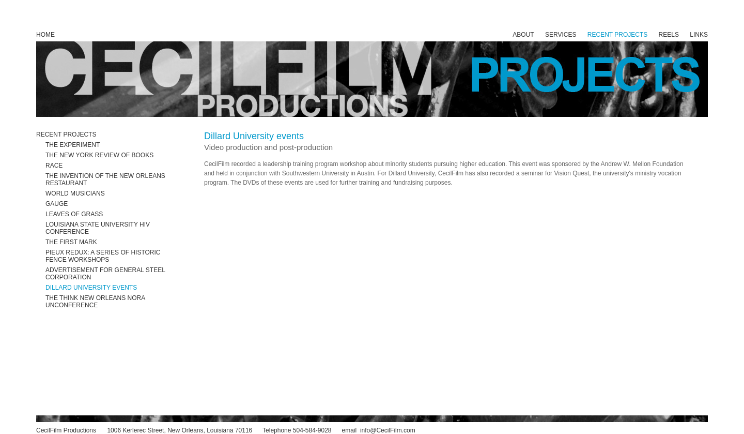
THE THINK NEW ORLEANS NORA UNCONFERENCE (95, 301)
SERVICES (560, 34)
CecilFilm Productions (66, 430)
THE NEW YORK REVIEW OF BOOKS (99, 155)
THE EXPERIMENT (72, 144)
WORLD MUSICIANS (75, 193)
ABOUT (523, 34)
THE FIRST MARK (71, 242)
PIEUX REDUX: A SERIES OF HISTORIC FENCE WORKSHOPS (103, 256)
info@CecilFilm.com (387, 430)
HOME (45, 34)
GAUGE (56, 203)
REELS (669, 34)
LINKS (699, 34)
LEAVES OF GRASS (74, 214)
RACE (54, 165)
